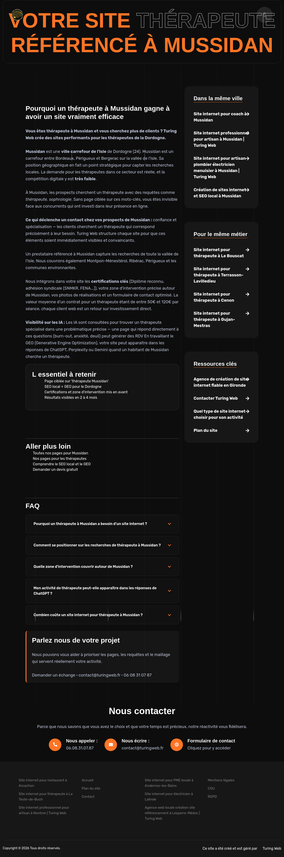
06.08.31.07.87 (80, 748)
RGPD (212, 797)
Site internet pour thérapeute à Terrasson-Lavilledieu (218, 275)
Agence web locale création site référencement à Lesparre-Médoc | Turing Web (172, 813)
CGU (211, 788)
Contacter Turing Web (216, 398)
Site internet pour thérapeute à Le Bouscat (219, 252)
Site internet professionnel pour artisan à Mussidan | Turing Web (221, 139)
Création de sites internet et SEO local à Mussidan (220, 192)
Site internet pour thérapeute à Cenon (214, 297)
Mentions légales (221, 780)
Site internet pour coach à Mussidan (220, 117)
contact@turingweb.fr (99, 675)
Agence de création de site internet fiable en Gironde (221, 382)
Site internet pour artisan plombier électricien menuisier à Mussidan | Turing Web (220, 167)
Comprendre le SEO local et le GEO (62, 464)
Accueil (87, 780)
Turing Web (272, 848)
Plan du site (205, 430)
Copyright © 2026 (16, 848)
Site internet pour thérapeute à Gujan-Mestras (214, 319)
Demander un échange (53, 675)
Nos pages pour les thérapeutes (59, 458)
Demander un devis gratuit (55, 469)
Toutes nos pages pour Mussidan (60, 453)
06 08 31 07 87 (137, 675)
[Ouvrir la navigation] (265, 15)
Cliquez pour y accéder (209, 748)
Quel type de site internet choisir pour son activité (219, 414)
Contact (88, 797)
